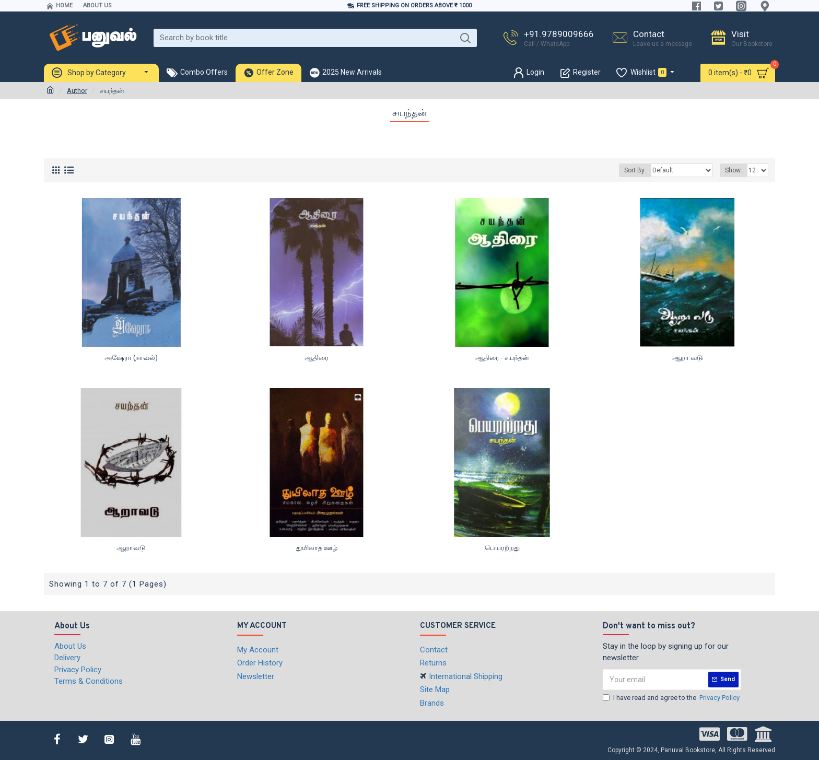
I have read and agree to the (672, 698)
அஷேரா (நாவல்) (131, 357)
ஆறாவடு (131, 548)
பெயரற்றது (502, 548)
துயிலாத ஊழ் (316, 548)
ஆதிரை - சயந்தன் (502, 357)
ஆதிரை (317, 357)
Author (77, 91)
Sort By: (635, 170)
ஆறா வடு (687, 357)
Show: (733, 170)
